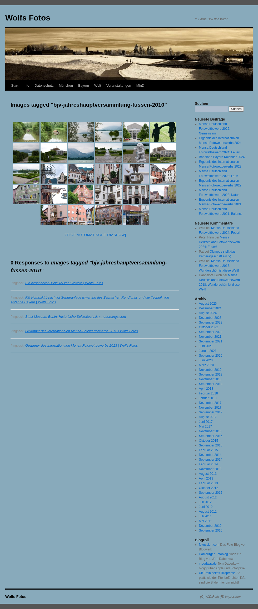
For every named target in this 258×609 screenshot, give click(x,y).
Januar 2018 (208, 398)
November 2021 (210, 337)
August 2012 (208, 497)
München (66, 85)
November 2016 (210, 431)
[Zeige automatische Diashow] (94, 235)
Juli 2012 (205, 502)
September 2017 (210, 412)
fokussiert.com (209, 544)
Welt (97, 85)
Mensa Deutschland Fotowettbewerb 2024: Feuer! (219, 242)
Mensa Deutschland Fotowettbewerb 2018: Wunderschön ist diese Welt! (219, 265)
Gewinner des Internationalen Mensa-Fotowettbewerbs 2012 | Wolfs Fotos (81, 331)
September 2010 (210, 530)
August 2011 (208, 511)
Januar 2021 (208, 351)
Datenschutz (43, 85)
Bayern (83, 85)
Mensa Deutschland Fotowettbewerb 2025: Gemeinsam (214, 128)
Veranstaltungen (118, 85)
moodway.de (208, 563)
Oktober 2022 (208, 327)
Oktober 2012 (208, 488)
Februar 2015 (208, 450)
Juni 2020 (206, 360)
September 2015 (210, 445)
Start (14, 85)
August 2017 (208, 417)
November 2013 (210, 469)
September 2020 (210, 355)
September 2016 (210, 436)
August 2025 (208, 303)
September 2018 (210, 384)
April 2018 (206, 389)
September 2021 (210, 341)
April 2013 (206, 478)
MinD (140, 85)
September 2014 (210, 459)
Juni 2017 (206, 422)
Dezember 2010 (210, 526)
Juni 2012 (206, 507)
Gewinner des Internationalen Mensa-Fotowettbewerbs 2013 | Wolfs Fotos (81, 345)
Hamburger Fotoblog (213, 554)
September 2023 (210, 322)
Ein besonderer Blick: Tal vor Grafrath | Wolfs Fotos (64, 283)
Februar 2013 (208, 483)
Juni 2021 (206, 346)
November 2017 (210, 407)
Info (26, 85)
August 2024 (208, 313)
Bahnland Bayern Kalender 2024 (222, 157)
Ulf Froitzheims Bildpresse (217, 573)
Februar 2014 (208, 464)
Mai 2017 (205, 426)
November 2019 (210, 370)
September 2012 (210, 493)
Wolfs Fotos (27, 17)
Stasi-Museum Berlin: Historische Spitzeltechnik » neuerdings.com (75, 317)
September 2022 (210, 332)
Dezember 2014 (210, 455)
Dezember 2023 (210, 318)
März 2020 (206, 365)
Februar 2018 (208, 393)
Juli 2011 (205, 516)
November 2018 (210, 379)
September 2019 (210, 374)
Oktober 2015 (208, 441)
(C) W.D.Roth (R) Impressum (220, 596)
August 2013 (208, 474)
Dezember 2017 (210, 403)
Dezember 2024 (210, 308)
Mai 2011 (205, 521)
